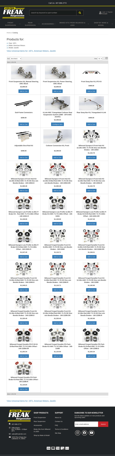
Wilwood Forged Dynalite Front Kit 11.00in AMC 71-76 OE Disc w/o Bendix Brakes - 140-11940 (57, 247)
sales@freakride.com (19, 434)
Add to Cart (24, 91)
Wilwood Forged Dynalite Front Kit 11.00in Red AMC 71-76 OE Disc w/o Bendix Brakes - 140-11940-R (57, 280)
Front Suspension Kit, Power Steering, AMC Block (57, 83)
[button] (56, 13)
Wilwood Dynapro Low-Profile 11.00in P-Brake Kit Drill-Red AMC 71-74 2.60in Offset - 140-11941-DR (91, 214)
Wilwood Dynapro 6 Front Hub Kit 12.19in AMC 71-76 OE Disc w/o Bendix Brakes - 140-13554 (91, 148)
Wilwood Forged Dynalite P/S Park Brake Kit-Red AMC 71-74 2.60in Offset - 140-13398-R (24, 379)
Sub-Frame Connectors (24, 112)
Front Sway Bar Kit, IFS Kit (91, 81)
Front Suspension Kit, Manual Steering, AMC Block (24, 83)
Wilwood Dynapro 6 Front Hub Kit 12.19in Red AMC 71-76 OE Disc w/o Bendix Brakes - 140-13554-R (91, 181)
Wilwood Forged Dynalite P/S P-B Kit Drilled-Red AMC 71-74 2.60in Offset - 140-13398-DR (24, 346)
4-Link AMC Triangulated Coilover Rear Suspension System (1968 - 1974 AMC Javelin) (57, 115)
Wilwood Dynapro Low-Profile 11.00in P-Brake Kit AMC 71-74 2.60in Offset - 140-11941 (57, 214)
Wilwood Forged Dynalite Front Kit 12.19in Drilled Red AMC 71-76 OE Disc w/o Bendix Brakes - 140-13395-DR (57, 313)
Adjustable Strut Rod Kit (23, 145)
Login (103, 12)
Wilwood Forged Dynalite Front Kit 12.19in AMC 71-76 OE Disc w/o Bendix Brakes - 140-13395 (91, 280)
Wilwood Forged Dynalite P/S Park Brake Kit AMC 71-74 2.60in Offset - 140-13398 (57, 346)
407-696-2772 (16, 424)
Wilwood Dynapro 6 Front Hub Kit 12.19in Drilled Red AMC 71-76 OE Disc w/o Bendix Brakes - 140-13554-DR (57, 181)
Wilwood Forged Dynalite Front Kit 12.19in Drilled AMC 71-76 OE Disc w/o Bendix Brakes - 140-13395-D (23, 313)
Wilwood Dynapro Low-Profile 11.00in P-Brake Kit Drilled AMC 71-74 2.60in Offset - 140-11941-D (24, 247)
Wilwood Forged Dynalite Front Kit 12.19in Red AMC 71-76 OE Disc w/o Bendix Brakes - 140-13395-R (91, 313)
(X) (7, 43)
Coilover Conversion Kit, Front (57, 145)
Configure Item (57, 124)
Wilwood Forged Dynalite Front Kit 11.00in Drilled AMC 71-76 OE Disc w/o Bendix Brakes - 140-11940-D (23, 280)
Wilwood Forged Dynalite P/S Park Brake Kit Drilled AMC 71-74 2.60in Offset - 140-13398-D (91, 346)
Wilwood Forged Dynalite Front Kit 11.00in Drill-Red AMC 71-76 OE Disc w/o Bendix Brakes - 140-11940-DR (91, 247)
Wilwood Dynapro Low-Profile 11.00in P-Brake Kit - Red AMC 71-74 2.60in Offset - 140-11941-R (24, 214)
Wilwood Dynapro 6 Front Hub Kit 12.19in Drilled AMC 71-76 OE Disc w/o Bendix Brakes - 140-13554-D (23, 181)
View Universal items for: (31, 51)
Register (110, 12)
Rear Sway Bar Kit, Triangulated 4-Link (91, 112)
